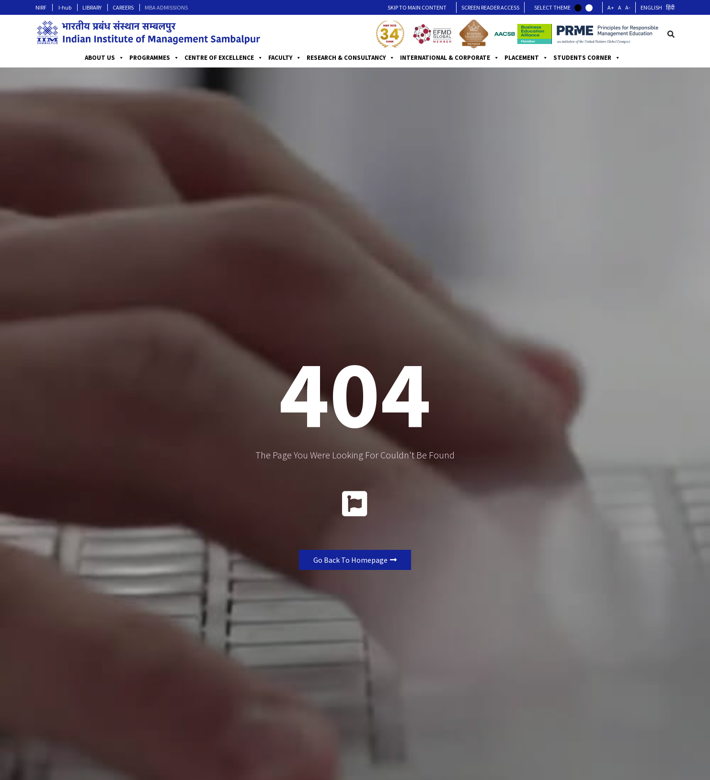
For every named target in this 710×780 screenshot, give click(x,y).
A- (627, 7)
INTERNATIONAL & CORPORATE (449, 57)
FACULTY (284, 57)
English (651, 7)
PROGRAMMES (154, 57)
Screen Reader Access (490, 7)
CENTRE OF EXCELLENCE (223, 57)
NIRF (40, 7)
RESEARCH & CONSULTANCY (351, 57)
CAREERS (123, 7)
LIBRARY (92, 7)
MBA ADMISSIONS (166, 7)
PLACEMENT (526, 57)
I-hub (64, 7)
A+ (610, 7)
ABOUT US (104, 57)
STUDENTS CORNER (586, 57)
